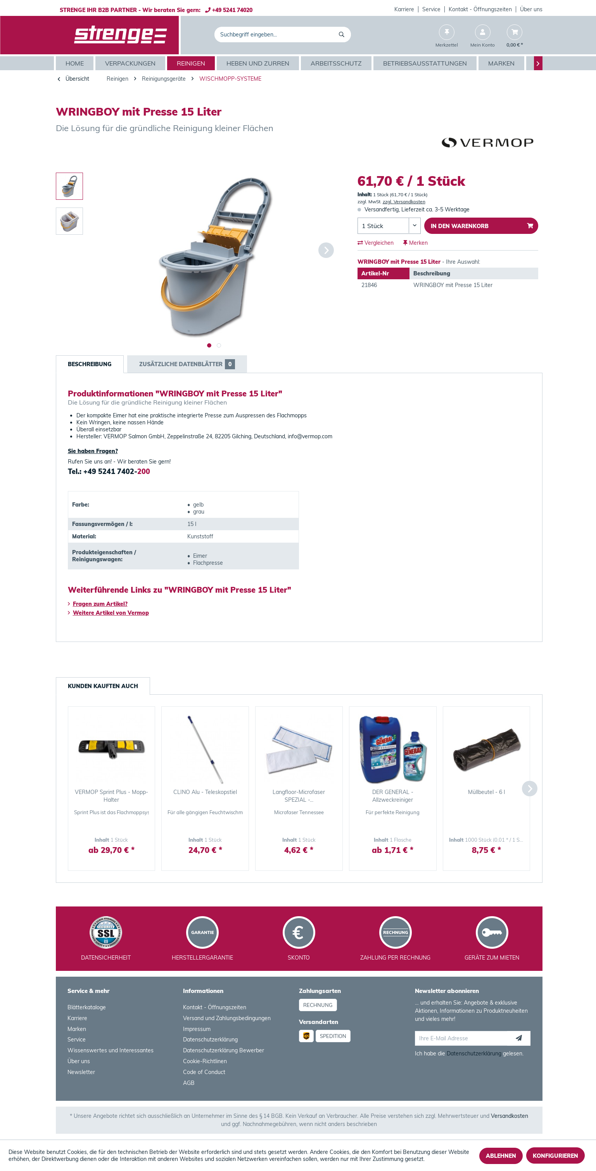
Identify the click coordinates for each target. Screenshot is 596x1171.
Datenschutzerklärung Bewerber (223, 1050)
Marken (76, 1029)
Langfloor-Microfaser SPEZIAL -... (299, 796)
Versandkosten (509, 1115)
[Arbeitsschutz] (337, 63)
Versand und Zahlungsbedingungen (227, 1018)
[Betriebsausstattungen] (426, 63)
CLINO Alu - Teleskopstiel (205, 792)
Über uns (531, 9)
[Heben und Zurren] (259, 63)
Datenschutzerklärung (210, 1039)
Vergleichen (376, 242)
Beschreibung (90, 364)
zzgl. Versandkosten (404, 201)
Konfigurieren (555, 1155)
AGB (189, 1082)
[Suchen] (343, 34)
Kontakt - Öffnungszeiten (480, 9)
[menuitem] (404, 9)
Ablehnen (501, 1155)
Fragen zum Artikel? (98, 603)
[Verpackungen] (131, 63)
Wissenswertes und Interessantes (110, 1050)
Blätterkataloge (86, 1007)
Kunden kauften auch (103, 686)
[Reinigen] (192, 63)
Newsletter (81, 1072)
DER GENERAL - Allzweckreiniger (392, 796)
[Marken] (502, 63)
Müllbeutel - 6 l (486, 792)
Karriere (404, 9)
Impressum (197, 1029)
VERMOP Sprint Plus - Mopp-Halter (111, 796)
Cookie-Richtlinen (205, 1061)
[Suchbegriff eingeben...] (282, 34)
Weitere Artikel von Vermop (108, 612)
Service (431, 9)
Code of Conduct (204, 1072)
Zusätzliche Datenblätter (187, 364)
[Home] (75, 63)
